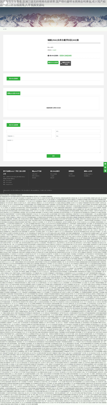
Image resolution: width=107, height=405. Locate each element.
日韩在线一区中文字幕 (94, 300)
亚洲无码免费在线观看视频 (68, 389)
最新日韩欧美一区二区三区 (45, 324)
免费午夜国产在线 (91, 332)
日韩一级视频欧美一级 (53, 300)
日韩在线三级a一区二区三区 (77, 198)
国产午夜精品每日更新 (85, 238)
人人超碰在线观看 (18, 333)
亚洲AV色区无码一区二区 (37, 274)
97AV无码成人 (50, 255)
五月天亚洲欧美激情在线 (48, 393)
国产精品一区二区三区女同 (84, 367)
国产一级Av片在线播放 (85, 204)
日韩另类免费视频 (99, 314)
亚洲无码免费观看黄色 (37, 346)
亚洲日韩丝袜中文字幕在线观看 (78, 274)
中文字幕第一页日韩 (55, 257)
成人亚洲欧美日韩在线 (42, 372)
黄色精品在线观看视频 (30, 236)
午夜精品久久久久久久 (58, 282)
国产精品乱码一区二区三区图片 (47, 356)
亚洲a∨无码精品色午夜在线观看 (14, 397)
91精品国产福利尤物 (64, 293)
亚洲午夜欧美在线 (80, 239)
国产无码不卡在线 (99, 217)
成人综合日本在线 (26, 306)
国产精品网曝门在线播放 (81, 228)
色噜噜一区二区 (94, 365)
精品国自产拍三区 (53, 226)
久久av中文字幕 (48, 223)
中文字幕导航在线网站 (45, 277)
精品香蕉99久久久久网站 (96, 244)
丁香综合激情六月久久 (51, 242)
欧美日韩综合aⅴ (42, 383)
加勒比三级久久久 (11, 257)
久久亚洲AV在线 (26, 321)
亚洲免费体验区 (62, 250)
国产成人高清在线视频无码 (43, 349)
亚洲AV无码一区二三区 (19, 389)
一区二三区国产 (75, 265)
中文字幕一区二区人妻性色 (75, 351)
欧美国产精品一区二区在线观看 (37, 386)
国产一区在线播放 (22, 381)
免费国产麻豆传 (79, 319)
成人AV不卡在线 (69, 242)
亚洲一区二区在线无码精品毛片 (14, 225)
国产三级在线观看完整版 (92, 273)
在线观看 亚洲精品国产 (82, 223)
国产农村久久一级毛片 (14, 311)
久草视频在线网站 (46, 375)
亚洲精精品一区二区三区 (75, 238)
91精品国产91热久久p (24, 298)
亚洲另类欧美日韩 (41, 380)
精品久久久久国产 (35, 330)
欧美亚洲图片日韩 (57, 212)
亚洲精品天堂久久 (76, 287)
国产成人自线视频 (63, 369)
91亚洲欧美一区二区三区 (61, 346)
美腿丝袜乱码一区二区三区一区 (18, 236)
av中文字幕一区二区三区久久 (71, 252)
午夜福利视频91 (57, 289)
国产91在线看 (20, 364)
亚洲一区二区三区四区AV (81, 266)
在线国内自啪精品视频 (23, 300)
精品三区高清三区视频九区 (58, 295)
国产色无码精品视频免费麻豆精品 (82, 335)
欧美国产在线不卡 (36, 327)
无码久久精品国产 (11, 321)
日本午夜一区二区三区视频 (29, 303)
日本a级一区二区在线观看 (84, 249)
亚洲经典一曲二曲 (87, 236)
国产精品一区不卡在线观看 (57, 274)
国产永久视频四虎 (82, 252)
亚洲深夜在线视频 (75, 300)
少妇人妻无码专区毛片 (20, 257)
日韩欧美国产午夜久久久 (51, 388)
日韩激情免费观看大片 (54, 313)
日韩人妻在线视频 (79, 346)
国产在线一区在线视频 (74, 375)
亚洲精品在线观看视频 (58, 394)
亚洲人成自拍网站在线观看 (61, 337)
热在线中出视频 (102, 201)
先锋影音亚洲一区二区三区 (99, 241)
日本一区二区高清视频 (7, 265)
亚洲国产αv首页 (94, 198)
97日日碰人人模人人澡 (55, 391)
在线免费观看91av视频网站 (56, 262)
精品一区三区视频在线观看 (58, 209)
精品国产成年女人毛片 (45, 257)
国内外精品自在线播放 (48, 215)
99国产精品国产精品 (8, 287)
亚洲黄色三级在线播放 (10, 309)
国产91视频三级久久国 (6, 244)
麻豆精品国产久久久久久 (87, 207)
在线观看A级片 (21, 351)
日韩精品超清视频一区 (20, 239)
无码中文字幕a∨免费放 (65, 373)
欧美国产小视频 (97, 337)
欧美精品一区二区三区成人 (66, 236)
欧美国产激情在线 (53, 298)
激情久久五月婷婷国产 (34, 397)
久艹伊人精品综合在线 (54, 292)
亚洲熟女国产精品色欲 (90, 269)
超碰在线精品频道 (73, 271)
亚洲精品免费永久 (68, 207)
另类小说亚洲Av (43, 309)
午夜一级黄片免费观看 (51, 340)
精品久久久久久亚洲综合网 (25, 274)
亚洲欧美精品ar (69, 214)
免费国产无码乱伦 (66, 215)
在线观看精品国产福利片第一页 (81, 389)
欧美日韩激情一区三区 (37, 375)
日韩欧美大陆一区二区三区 (74, 303)
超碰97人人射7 (99, 233)
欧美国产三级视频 (78, 295)
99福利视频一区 (53, 204)
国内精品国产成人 (65, 223)
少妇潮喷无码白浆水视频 (24, 305)
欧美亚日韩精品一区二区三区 (53, 210)
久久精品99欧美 (60, 386)
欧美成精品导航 (81, 217)
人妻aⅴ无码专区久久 (61, 242)
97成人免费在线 (14, 258)
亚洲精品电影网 (61, 207)
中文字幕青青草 (53, 381)
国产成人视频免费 (17, 332)
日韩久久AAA (52, 301)
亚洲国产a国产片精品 (96, 402)
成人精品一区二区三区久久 (53, 372)
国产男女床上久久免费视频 (28, 333)
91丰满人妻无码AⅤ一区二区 (7, 372)
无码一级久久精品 (86, 209)
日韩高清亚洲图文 (12, 378)
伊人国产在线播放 (73, 258)
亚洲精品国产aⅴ (43, 263)
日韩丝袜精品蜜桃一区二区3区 (94, 286)
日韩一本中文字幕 (68, 308)
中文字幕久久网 (46, 262)
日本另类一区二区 (74, 202)
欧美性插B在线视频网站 (32, 401)
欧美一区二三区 (48, 265)
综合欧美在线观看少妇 (23, 394)
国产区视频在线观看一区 (6, 301)
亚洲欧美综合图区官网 (65, 198)
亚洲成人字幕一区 (33, 246)
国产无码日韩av (57, 198)
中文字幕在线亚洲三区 (89, 254)
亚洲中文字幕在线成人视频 (85, 340)
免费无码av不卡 (15, 381)
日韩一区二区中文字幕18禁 (68, 262)
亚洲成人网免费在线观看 (69, 335)
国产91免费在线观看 (45, 396)
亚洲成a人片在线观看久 (90, 321)
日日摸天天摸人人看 (45, 381)
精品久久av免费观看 (77, 209)
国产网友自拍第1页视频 (13, 249)
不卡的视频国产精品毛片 (27, 375)
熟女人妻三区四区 (12, 198)
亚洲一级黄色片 (49, 364)
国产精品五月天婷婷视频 (5, 367)
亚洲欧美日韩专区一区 (26, 359)
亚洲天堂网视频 (99, 306)
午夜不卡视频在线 (12, 266)
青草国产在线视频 (24, 246)
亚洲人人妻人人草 (22, 396)
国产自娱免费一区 (52, 199)
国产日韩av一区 (80, 241)
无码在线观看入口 (97, 220)
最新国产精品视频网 (30, 373)
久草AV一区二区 (69, 250)
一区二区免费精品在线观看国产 (85, 292)
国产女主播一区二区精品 (65, 292)
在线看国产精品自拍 (23, 311)
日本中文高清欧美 (16, 345)
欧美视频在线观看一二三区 (90, 214)
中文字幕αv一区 (91, 391)
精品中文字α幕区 (23, 369)
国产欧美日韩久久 (81, 313)
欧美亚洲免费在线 (44, 332)
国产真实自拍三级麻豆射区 (63, 204)
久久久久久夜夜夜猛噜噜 (14, 212)
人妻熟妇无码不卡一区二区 (65, 365)
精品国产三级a (45, 333)
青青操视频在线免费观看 (67, 341)
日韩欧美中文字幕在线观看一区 (47, 279)
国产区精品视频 (51, 201)
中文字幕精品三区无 (30, 391)
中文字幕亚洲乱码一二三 (22, 201)
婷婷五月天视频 (29, 199)
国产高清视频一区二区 (85, 303)
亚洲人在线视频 (58, 383)
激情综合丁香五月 (77, 246)
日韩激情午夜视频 (57, 321)
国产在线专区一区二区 (23, 233)
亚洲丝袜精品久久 (48, 351)
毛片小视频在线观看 (98, 276)
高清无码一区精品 (4, 330)
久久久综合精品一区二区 (81, 273)
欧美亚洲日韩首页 (14, 396)
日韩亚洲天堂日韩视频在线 (50, 386)
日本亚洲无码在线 (22, 199)
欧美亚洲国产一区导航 (14, 290)
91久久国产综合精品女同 (35, 306)
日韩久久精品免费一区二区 (20, 373)
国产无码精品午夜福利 (55, 396)
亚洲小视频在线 (6, 362)
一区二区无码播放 (76, 225)
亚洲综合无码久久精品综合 (85, 218)
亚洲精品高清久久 (60, 308)
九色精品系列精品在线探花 (86, 357)
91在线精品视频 (6, 258)
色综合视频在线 (10, 222)
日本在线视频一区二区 (68, 282)
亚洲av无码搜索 (33, 370)
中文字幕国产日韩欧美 (89, 337)
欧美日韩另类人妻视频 (40, 399)
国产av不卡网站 (4, 361)
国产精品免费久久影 (71, 369)
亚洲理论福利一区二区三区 (50, 266)
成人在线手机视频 (53, 214)
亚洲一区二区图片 (29, 351)
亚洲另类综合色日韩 (51, 268)
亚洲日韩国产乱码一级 (17, 277)
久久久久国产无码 (29, 239)
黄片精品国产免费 (4, 210)
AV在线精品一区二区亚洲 (95, 381)
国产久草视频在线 (61, 298)
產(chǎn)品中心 (53, 19)
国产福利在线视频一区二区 (67, 383)
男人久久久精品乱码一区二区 (76, 361)
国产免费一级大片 (102, 303)
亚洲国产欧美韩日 (94, 209)
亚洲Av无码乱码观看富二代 (62, 340)
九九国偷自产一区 (101, 349)
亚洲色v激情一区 (62, 330)
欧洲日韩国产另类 (45, 353)
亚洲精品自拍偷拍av (35, 321)
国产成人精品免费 (61, 402)
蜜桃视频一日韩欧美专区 (64, 314)
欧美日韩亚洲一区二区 (94, 327)
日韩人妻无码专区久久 (78, 242)
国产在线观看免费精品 (23, 255)
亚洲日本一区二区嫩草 (69, 359)
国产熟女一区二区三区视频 (73, 260)
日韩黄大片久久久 (60, 359)
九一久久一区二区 (42, 289)
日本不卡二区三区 (87, 346)
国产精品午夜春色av (47, 236)
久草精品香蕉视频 (41, 337)
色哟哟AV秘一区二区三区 (42, 369)
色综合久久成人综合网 (93, 389)
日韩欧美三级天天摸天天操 (74, 357)
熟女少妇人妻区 (45, 214)
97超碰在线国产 (100, 287)
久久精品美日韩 (93, 287)
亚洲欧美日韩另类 (61, 252)
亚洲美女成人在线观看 (93, 201)
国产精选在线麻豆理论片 (99, 226)
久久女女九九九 (45, 271)
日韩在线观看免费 (80, 337)
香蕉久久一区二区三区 (6, 274)
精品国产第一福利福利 (100, 269)
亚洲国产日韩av (40, 401)
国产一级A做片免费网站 (85, 244)
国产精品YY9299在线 (59, 309)
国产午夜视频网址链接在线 (35, 298)
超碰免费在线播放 (32, 228)
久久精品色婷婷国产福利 (67, 244)
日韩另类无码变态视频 (18, 204)
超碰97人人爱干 (68, 230)
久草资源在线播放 (94, 329)
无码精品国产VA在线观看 (7, 353)
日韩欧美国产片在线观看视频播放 (29, 292)
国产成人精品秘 (76, 348)
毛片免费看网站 (36, 389)
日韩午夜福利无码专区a (99, 223)
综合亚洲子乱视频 (33, 362)
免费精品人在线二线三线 (50, 338)
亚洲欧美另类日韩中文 (33, 247)
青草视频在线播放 (61, 325)
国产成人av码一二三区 (78, 284)
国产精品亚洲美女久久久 (96, 324)
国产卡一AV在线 (14, 394)
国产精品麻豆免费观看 (74, 210)
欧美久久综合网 (33, 238)
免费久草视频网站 (76, 306)
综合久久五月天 (98, 289)
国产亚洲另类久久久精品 (6, 356)
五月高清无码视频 (69, 348)
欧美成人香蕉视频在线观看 (56, 345)
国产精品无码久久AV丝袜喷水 (36, 305)
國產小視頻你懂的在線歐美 (75, 354)
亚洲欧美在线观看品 (59, 401)
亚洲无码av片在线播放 (26, 324)
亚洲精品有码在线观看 (19, 222)
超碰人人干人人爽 (10, 317)
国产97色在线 (68, 290)
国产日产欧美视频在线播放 (30, 217)
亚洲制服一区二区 (95, 234)
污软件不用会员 (99, 332)
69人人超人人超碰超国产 (26, 346)
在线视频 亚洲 (101, 375)
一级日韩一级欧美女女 (31, 202)
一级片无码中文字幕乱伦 (96, 319)
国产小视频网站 (52, 359)
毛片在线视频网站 (45, 226)
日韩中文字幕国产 (32, 365)
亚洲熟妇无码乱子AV (65, 234)
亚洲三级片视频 (4, 364)
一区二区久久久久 (59, 322)
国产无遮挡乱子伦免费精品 (84, 324)
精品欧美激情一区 (32, 286)
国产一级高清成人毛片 (49, 401)
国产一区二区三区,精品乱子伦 (40, 254)
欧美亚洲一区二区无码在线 (18, 254)
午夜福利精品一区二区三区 (22, 341)
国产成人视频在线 (28, 389)
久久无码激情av (93, 349)
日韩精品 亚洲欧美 (84, 210)
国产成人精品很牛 (4, 266)
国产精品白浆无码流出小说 (42, 286)
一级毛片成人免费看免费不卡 (60, 393)
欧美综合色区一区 (94, 303)
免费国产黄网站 (72, 228)
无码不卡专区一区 (17, 353)
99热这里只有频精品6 (66, 247)
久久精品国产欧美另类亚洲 (68, 286)
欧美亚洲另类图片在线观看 (29, 364)
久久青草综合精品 (97, 354)
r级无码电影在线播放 (43, 241)
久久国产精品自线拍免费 (99, 298)
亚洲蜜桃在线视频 (67, 394)
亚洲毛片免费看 (87, 284)
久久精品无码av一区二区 (83, 327)
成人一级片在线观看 (88, 241)
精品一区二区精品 (53, 207)
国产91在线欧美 (94, 394)
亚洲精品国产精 (68, 402)
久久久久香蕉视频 (91, 222)
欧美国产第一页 (50, 254)
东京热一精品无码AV (79, 333)
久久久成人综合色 (13, 295)
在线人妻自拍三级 (9, 246)
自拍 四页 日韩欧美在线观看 (12, 308)
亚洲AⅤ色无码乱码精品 (87, 295)
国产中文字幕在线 (51, 322)
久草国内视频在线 (49, 238)
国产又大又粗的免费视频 (8, 338)
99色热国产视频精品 (100, 282)
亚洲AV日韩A (77, 286)
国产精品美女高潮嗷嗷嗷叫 (25, 383)
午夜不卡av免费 (81, 321)
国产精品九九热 (37, 333)
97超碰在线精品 (66, 397)
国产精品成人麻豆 (71, 319)
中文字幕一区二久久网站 (101, 353)
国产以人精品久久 (51, 362)
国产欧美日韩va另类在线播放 (77, 289)
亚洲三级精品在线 (75, 386)
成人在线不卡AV (83, 286)
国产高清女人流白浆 (5, 215)
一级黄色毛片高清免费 (88, 220)
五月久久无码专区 (55, 375)
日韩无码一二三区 (22, 385)
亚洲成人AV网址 (89, 396)
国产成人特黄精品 (11, 365)
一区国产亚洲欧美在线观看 (96, 257)
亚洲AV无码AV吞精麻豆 (12, 393)
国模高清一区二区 (69, 246)
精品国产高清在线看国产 (87, 354)
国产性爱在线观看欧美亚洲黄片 (20, 287)
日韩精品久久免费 (32, 301)
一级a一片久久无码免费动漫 (18, 244)
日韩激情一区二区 (82, 362)
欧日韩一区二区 (7, 335)
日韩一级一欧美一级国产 (33, 394)
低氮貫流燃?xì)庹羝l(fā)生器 (53, 107)
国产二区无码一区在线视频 (29, 399)
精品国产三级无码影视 (47, 367)
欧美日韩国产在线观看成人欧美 (15, 223)
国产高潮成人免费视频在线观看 (81, 262)
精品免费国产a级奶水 (97, 322)
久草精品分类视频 (31, 388)
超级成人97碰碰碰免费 (84, 202)
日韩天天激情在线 (25, 397)
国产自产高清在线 (80, 309)
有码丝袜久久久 (95, 236)
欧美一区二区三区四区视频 (51, 325)
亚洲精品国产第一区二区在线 (8, 206)
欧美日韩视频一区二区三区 (81, 332)
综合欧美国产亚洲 (26, 386)
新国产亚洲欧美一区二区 (54, 378)
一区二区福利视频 (19, 321)
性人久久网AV (68, 325)
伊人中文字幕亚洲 (85, 397)
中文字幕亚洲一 (30, 381)
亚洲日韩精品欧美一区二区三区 (31, 289)
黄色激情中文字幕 (24, 301)
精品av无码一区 (46, 391)
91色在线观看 (75, 324)
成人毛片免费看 (46, 305)
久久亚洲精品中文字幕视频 (81, 199)
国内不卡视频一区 (58, 215)
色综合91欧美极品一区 (18, 377)
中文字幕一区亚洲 (84, 201)
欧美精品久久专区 (13, 314)
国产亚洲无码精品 (68, 209)
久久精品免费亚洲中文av (51, 206)
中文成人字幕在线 (20, 266)
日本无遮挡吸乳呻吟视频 (60, 201)
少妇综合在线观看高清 (82, 314)
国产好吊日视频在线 (61, 206)
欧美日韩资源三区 (50, 217)
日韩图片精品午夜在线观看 (53, 365)
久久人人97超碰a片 (77, 341)
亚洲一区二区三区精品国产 (74, 257)
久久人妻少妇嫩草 (94, 277)
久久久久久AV (49, 394)
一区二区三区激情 (54, 314)
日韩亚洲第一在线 (24, 212)
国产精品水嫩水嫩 (83, 290)
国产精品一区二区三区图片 (13, 242)
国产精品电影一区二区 (33, 255)
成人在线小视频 (13, 380)
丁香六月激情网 (3, 260)
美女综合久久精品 (7, 252)
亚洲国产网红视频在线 (55, 277)
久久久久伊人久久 (79, 399)
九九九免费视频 (27, 361)
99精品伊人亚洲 (24, 247)
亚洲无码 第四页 (17, 238)
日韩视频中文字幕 (92, 306)
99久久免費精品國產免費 (10, 341)
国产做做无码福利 (55, 361)
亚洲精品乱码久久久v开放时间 (21, 365)
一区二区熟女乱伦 (18, 386)
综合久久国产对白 (35, 242)
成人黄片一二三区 (54, 249)
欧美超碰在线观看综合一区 (5, 254)
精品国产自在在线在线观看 (30, 244)
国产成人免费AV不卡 (36, 359)
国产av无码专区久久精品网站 (83, 349)
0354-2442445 (66, 56)
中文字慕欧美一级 (50, 383)
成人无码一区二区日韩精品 (30, 393)
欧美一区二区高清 (68, 225)
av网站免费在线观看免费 (26, 226)
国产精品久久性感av (39, 338)
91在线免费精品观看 (98, 369)
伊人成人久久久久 (32, 201)
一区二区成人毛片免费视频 (28, 223)
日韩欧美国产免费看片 (6, 369)
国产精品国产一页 (65, 367)
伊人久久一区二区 (25, 332)
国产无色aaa (89, 402)
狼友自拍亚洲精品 (56, 260)
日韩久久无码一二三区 (95, 311)
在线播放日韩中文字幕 (79, 276)
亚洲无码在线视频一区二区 (83, 378)
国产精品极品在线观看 (32, 369)
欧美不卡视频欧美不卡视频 (55, 353)
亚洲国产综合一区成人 (90, 356)
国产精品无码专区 (98, 383)
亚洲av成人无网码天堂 (50, 244)
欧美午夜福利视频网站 (59, 356)
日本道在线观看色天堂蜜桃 (50, 308)
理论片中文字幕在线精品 (86, 341)
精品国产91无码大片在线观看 (46, 321)
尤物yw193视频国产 (26, 225)
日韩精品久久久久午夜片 (50, 380)
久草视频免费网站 (87, 319)
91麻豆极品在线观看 (18, 293)
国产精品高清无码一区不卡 (22, 281)
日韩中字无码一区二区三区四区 (100, 297)
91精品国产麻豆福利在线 (53, 329)
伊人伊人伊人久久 (66, 281)
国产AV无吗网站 (87, 198)
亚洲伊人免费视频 (11, 260)
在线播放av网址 (6, 396)
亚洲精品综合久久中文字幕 (8, 263)
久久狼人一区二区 (85, 372)
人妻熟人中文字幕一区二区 (33, 282)
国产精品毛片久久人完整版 (84, 311)
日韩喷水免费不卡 (95, 346)
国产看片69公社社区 (64, 313)
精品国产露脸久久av (94, 335)
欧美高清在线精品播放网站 (56, 305)
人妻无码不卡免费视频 (67, 222)
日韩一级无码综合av (89, 276)
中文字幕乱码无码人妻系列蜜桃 (81, 338)
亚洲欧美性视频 (37, 239)
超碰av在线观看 (45, 346)
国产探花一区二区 (73, 293)
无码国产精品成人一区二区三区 (46, 282)
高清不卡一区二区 (63, 239)
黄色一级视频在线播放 (65, 289)
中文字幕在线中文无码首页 (15, 375)
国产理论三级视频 (90, 362)
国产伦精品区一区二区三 (16, 306)
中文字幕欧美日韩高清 (41, 217)
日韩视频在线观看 (41, 265)
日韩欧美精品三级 (95, 242)
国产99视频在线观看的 (89, 369)
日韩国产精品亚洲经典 (19, 313)
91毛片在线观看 (31, 212)
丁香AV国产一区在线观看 (68, 322)
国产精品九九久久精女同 (36, 252)
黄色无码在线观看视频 (58, 335)
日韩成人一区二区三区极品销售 (73, 330)
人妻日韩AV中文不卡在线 (59, 255)
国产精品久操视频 (56, 385)
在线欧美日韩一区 (101, 290)
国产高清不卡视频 (49, 198)
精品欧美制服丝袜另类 (35, 316)
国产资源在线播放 (16, 268)
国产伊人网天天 (14, 351)
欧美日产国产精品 (19, 330)
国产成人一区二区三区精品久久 (14, 324)
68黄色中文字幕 (11, 228)
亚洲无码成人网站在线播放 (98, 295)
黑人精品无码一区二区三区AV (66, 372)
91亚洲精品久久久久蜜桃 (95, 212)
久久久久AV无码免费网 (50, 337)
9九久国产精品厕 (45, 348)
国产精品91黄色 (6, 404)
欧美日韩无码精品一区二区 (67, 212)
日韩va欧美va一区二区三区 (7, 230)
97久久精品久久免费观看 (77, 370)
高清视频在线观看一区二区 (90, 333)
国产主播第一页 (90, 223)
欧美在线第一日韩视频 (43, 293)
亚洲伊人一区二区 (45, 231)
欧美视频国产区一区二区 (78, 317)
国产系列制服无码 (28, 313)
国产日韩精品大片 (48, 385)
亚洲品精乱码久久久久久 (70, 273)
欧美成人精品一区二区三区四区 (79, 402)
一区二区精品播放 (63, 319)
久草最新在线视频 (60, 287)
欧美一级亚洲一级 (15, 202)
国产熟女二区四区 (27, 220)
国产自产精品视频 (11, 209)
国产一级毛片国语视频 (35, 277)
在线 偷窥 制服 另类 (69, 220)
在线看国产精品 (37, 356)
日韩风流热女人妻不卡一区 (5, 236)
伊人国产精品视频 (86, 277)
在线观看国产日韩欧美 (91, 228)
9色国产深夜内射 (85, 250)
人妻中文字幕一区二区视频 (34, 311)
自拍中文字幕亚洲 (47, 373)
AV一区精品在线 (88, 301)
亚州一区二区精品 (41, 198)
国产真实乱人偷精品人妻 (72, 378)
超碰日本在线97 (20, 279)
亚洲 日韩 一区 (77, 201)
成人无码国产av (33, 325)
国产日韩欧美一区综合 (97, 348)
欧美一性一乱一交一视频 (54, 239)
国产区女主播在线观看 (6, 381)
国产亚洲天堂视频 (35, 324)
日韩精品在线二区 (36, 317)
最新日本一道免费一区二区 (55, 231)
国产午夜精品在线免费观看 (87, 364)
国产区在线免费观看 (77, 381)
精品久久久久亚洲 (37, 199)
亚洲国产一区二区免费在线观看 (19, 250)
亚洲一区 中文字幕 (64, 303)
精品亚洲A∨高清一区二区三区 (98, 218)
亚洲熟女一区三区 (56, 367)
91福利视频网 (62, 332)
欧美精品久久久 (29, 314)
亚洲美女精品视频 (55, 303)
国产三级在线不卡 (8, 345)
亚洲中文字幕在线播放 (19, 338)
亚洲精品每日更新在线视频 (13, 383)
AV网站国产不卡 (102, 329)
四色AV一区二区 (10, 401)
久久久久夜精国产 (66, 327)
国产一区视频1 (59, 380)
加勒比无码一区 (91, 314)
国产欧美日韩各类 (81, 293)
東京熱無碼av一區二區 (31, 343)
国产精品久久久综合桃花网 (56, 397)
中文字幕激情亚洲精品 (39, 308)
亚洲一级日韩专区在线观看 (43, 207)
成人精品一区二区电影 (45, 317)
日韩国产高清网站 (12, 361)
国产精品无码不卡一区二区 (9, 303)
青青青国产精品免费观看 (74, 340)
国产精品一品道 (63, 378)
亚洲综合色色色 (36, 279)
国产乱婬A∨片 (24, 269)
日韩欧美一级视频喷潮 (34, 218)
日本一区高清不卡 (14, 385)
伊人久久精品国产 (70, 268)
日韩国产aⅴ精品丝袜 (36, 226)
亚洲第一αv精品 (62, 329)
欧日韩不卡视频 (78, 277)
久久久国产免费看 (89, 297)
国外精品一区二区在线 (45, 345)
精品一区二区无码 (43, 273)
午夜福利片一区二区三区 (26, 404)
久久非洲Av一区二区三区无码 (48, 276)
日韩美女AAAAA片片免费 (59, 316)
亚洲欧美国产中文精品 (81, 226)
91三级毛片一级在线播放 (13, 305)
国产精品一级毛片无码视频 (62, 357)
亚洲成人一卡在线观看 (23, 249)
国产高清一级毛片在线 (90, 231)
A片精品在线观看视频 (49, 341)
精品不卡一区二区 (37, 377)
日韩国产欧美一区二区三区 (78, 214)
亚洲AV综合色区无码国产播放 (96, 249)
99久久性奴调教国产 (78, 268)
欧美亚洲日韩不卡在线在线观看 (47, 316)
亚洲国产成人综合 (39, 319)
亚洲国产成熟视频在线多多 (74, 233)
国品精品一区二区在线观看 (84, 305)
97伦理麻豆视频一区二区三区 (15, 316)
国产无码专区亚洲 (96, 359)
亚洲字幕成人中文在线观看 (34, 345)
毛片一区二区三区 (99, 391)
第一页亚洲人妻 (46, 313)
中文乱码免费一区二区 (5, 279)
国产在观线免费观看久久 (33, 309)
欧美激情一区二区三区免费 (60, 254)
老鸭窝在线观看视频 (88, 317)
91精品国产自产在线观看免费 (53, 228)
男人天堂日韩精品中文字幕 (87, 351)
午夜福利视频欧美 (65, 238)
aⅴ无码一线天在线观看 (98, 364)
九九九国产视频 (44, 306)
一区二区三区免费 (61, 381)
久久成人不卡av (53, 402)
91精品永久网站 (97, 361)
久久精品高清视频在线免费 (10, 388)
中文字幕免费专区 (80, 254)
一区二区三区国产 (15, 271)
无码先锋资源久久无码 (87, 322)
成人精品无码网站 (91, 266)
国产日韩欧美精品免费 (89, 309)
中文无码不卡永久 (86, 230)
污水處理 (54, 50)
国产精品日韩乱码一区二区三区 (77, 281)
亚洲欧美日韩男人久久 (9, 373)
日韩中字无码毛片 (61, 214)
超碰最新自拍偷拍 (101, 316)
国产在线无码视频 (15, 367)
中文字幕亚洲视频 (55, 373)
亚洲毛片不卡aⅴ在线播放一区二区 (40, 222)
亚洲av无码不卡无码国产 (94, 202)
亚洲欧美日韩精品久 (79, 388)
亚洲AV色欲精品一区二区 (77, 298)
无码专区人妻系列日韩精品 (86, 348)
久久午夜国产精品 (23, 290)
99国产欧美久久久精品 (40, 223)
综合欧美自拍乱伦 (56, 236)
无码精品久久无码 (8, 273)
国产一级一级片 (50, 247)
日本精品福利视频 (77, 206)
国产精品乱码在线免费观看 (22, 380)
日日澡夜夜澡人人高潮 (88, 385)
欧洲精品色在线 (52, 346)
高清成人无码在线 (55, 319)
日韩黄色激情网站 (74, 362)
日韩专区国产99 (18, 325)
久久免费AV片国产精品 (66, 370)
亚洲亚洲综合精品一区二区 (52, 330)
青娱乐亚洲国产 (15, 349)
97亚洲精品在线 (39, 236)
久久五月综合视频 (64, 257)
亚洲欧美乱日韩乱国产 (25, 230)
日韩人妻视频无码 (73, 241)
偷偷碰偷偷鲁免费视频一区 (54, 377)
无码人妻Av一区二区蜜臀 (89, 373)
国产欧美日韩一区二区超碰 (54, 202)
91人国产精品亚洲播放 (28, 204)
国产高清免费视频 (77, 282)
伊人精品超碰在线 (58, 222)
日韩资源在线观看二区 (100, 222)
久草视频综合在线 (100, 293)
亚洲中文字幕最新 (42, 247)
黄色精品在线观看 (80, 377)
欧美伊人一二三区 (94, 255)
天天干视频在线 (36, 273)
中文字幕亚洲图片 (22, 308)
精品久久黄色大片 (72, 226)
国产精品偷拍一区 (65, 271)
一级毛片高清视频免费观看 (85, 343)
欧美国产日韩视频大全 (11, 217)
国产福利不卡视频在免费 (86, 225)
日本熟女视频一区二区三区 (52, 250)
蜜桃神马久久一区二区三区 (42, 202)
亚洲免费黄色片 (38, 303)
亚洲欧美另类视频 (87, 401)
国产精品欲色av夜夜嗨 (36, 348)
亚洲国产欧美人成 (42, 230)
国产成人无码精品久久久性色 (32, 241)
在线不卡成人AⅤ (22, 202)
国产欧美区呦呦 (51, 389)
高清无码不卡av (29, 250)
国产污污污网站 (45, 252)
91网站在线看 (40, 393)
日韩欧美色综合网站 (66, 297)
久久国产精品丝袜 (88, 325)
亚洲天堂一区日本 (62, 263)
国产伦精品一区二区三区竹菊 (21, 260)
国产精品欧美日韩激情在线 (68, 345)
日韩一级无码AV (40, 234)
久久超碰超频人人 (32, 258)
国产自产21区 (51, 222)
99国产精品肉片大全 (31, 385)
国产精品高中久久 (68, 274)
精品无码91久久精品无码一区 (14, 319)
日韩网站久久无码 (20, 217)
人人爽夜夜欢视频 (39, 385)
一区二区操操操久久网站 (7, 337)
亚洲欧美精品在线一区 (37, 313)
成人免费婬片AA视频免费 (37, 295)
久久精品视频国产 (97, 388)
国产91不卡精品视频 (56, 223)
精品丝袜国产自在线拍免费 (72, 279)
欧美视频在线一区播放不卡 (42, 201)
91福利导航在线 (49, 209)
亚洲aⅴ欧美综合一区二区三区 (77, 365)
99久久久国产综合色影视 (60, 217)
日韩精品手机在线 (19, 399)
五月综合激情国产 (98, 271)
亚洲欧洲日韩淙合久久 (92, 290)
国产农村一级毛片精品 (32, 378)
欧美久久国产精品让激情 (90, 247)
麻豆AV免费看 (35, 404)
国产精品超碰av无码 (85, 212)
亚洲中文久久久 (82, 386)
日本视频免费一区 (52, 273)
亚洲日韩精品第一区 (60, 273)
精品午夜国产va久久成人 (71, 316)
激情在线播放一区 (39, 212)
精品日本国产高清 (4, 198)
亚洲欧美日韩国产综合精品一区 (20, 337)
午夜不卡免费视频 (37, 204)
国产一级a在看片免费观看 (73, 391)
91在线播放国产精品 (59, 269)
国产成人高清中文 (47, 319)
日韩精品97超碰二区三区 (11, 234)
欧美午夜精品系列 (64, 228)
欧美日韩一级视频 (77, 250)
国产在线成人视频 (4, 305)
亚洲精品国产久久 (44, 389)
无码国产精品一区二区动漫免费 (72, 255)
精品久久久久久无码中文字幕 (21, 228)
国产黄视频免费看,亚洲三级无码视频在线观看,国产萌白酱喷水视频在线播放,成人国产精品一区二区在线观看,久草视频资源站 (26, 196)
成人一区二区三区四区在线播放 (28, 319)
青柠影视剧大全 (37, 381)
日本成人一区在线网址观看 (31, 209)
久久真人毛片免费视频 (68, 364)
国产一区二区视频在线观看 (17, 335)
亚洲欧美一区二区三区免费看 (43, 292)
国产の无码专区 (29, 257)
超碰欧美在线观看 (49, 354)
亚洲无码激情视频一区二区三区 (77, 373)
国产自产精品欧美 (40, 258)
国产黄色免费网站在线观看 (98, 325)
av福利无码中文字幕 (40, 354)
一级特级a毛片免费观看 (53, 333)
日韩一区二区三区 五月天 (45, 397)
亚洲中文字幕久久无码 (91, 386)
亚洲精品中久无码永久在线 (77, 401)
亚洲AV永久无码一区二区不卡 (21, 309)
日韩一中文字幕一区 (42, 362)
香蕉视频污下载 (99, 308)
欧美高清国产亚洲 (50, 230)
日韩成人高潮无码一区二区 (17, 402)
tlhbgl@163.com (9, 184)
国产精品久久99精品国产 (62, 266)
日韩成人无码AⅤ (37, 276)
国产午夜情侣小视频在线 (70, 199)
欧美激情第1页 (68, 298)
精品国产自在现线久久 (8, 241)
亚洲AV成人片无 (5, 380)
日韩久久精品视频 (40, 266)
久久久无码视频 (98, 266)
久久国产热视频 (34, 230)
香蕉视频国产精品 (34, 293)
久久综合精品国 (27, 348)
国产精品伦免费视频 (49, 234)
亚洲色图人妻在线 (10, 313)
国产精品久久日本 (29, 356)
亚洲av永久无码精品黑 (96, 284)
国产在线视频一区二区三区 (36, 271)
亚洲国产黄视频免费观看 (58, 225)
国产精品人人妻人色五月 (66, 353)
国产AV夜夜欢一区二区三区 (19, 241)
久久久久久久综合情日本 (59, 230)
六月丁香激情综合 (36, 257)
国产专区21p (39, 290)
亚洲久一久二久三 (32, 260)
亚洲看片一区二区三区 (14, 370)
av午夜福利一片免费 (92, 210)
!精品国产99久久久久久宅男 (11, 199)
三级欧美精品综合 (99, 373)
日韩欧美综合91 (69, 206)
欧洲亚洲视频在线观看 (40, 388)
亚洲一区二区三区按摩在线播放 (41, 300)
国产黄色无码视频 (61, 246)
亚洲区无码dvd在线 (98, 396)
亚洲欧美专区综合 (89, 383)
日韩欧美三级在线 (27, 330)
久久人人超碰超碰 (19, 303)
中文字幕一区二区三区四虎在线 (8, 399)
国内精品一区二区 (26, 316)
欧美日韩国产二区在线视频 (98, 292)
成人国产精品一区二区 (64, 375)
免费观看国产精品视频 (75, 215)
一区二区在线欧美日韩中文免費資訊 (88, 233)
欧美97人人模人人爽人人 (84, 255)
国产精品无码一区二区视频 (60, 276)
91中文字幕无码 (3, 257)
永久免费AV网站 (92, 265)
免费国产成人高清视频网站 (45, 327)
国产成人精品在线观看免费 (34, 297)
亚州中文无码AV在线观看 (23, 210)
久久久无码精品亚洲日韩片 (67, 231)
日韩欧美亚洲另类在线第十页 (20, 282)
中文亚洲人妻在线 (26, 277)
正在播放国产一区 (10, 322)
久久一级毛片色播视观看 (7, 359)
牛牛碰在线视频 (8, 250)
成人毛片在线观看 (92, 308)
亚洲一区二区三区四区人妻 (33, 329)
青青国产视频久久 (28, 222)
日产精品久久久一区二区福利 (18, 356)
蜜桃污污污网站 (30, 308)
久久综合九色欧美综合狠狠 (25, 215)
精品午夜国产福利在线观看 (99, 317)
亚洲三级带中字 (59, 281)
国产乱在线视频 (9, 289)
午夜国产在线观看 (15, 274)
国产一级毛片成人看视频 (91, 274)
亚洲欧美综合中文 (40, 343)
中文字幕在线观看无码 (88, 268)
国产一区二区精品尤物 (51, 287)
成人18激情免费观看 (42, 255)
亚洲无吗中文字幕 (9, 332)
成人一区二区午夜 (83, 391)
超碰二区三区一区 (81, 301)
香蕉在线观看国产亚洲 (9, 333)
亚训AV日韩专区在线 (73, 249)
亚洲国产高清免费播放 (28, 377)
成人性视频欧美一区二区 (84, 279)
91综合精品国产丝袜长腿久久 (57, 324)
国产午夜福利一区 (60, 388)
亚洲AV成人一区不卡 (15, 215)
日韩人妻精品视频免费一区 (97, 225)
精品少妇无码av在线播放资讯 (15, 276)
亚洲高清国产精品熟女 (53, 332)
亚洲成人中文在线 (32, 281)
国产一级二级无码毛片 (100, 321)
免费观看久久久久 (42, 322)
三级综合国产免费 (57, 238)
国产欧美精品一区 (13, 201)
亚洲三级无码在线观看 (77, 230)
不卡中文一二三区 (71, 266)
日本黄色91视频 (38, 391)
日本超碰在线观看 (61, 199)
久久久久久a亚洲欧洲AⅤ (64, 311)
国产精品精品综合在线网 (53, 241)
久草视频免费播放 (55, 317)
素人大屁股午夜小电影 (64, 361)
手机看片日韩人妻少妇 (79, 359)
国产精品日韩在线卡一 (69, 269)
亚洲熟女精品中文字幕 (16, 231)
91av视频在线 (66, 351)
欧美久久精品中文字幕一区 (20, 401)
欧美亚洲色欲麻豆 (93, 372)
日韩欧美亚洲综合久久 (45, 297)
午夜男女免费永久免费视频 (71, 217)
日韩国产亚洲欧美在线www (47, 225)
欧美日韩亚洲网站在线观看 (15, 247)
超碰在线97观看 (57, 234)
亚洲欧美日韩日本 (17, 269)
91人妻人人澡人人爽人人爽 (28, 276)
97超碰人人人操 (90, 271)
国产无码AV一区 (71, 346)
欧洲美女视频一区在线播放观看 (51, 343)
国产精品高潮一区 (26, 322)
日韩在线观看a (78, 345)
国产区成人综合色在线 (6, 402)
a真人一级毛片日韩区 (84, 287)
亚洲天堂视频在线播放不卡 (58, 220)
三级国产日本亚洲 (41, 335)
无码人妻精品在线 (56, 265)
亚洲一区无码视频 (45, 284)
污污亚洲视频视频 (74, 311)
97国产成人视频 (28, 327)
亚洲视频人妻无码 (91, 260)
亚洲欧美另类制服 (38, 262)
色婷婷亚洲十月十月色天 (53, 311)
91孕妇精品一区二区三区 (52, 263)
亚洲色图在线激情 (33, 349)
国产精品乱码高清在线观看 (8, 389)
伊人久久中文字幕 (66, 305)
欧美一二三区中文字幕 (78, 385)
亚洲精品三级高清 (75, 290)
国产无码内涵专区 (68, 324)
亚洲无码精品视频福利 (64, 210)
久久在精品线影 (42, 242)
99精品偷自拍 (96, 385)
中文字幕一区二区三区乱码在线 (89, 353)
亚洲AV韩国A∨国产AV (84, 300)
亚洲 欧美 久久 (66, 362)
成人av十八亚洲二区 (56, 258)
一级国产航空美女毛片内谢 (55, 271)
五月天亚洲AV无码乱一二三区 (90, 380)
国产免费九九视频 (23, 367)
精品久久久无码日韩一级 (77, 236)
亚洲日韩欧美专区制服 (96, 263)
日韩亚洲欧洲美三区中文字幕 (65, 300)
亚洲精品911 (51, 286)
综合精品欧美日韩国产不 (24, 370)
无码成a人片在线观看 (101, 252)
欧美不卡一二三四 (48, 258)
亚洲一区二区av (38, 367)
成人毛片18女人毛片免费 (35, 353)
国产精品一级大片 (49, 335)
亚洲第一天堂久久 (43, 329)
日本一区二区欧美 (102, 209)
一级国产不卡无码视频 (53, 306)
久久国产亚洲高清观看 (65, 396)
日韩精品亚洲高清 (70, 276)
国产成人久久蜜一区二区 (42, 370)
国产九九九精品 (40, 260)
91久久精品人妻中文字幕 (85, 234)
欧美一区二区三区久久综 (50, 281)
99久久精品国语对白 (60, 301)
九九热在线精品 (31, 269)
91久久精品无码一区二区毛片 (30, 198)
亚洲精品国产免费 (72, 239)
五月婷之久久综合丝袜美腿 (71, 301)
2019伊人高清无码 (77, 372)
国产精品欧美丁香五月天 (33, 287)
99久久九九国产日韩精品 (70, 356)
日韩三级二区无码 (76, 222)
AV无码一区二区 (44, 199)
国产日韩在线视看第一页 (40, 364)
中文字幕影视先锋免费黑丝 (77, 325)
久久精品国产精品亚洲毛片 (26, 273)
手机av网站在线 (15, 252)
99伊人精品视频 (84, 308)
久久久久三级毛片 (41, 209)
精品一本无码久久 (94, 230)
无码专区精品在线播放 (13, 210)
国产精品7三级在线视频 (18, 289)
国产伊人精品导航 (65, 258)
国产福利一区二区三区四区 (19, 372)
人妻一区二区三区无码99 (27, 317)
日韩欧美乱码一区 (97, 281)
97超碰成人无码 (68, 287)
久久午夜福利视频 (27, 402)
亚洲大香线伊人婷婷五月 (37, 220)
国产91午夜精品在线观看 (65, 265)
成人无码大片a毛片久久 (61, 268)
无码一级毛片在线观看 (5, 354)
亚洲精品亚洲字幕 (85, 206)
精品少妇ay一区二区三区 (29, 338)
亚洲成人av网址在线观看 (62, 226)
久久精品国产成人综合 (29, 254)
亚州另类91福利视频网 (70, 332)
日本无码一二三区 (16, 265)
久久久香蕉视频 (74, 396)
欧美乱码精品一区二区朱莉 (70, 309)
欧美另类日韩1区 (61, 348)
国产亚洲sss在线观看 (14, 284)
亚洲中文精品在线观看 (20, 209)
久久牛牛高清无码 (88, 359)
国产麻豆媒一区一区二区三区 (9, 281)
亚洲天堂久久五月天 (47, 274)
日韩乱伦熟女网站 (16, 329)
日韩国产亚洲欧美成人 (32, 337)
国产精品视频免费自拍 (19, 263)
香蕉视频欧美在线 (32, 341)
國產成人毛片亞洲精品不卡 (8, 282)
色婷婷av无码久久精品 (55, 233)
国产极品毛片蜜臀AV (9, 325)
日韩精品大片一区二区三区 (88, 361)
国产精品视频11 (57, 341)
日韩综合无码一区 (71, 337)
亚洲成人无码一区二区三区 (99, 268)
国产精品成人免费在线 (90, 293)
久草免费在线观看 (73, 313)
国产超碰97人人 (90, 226)
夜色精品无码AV (59, 338)
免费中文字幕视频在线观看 (55, 284)
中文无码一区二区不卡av (16, 362)
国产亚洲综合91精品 (20, 207)
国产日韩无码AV (19, 220)
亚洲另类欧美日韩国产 (52, 246)
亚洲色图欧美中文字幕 (89, 217)
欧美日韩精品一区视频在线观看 (91, 239)
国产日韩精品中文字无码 (55, 349)
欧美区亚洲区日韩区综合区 (14, 226)
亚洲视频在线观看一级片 (97, 341)
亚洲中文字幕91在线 (92, 199)
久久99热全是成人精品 (53, 369)
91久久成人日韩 (76, 244)
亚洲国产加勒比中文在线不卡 (19, 391)
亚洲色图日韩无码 (8, 268)
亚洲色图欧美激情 (41, 206)
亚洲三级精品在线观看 (23, 258)
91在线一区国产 (3, 298)
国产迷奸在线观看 (59, 362)
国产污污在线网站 (41, 238)
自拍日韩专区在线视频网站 (25, 284)
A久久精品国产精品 (23, 297)
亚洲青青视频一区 (26, 325)
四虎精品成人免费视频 (65, 202)
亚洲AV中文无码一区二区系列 (43, 249)
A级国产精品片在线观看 (100, 309)
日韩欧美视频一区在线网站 (12, 218)
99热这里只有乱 (69, 381)
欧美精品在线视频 (10, 238)
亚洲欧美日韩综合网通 (98, 215)
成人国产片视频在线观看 (7, 391)
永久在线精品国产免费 (58, 364)
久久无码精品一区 (12, 364)
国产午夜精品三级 (101, 210)
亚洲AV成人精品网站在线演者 (86, 215)
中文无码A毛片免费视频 (20, 214)
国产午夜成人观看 (24, 354)
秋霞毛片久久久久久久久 (6, 262)
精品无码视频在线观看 (36, 402)
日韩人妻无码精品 (94, 204)
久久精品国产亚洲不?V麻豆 (97, 340)
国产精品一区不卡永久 (34, 210)
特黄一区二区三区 (83, 260)
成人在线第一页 (43, 210)
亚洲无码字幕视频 (32, 265)
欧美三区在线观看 (20, 198)
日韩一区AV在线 (93, 345)
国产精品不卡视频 (102, 365)
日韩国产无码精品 (33, 206)
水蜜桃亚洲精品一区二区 (38, 351)
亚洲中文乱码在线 (57, 354)
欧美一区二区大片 (15, 369)
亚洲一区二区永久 (17, 359)
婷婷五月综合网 (84, 306)
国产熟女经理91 (17, 317)
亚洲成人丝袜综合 (24, 265)
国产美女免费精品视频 (47, 220)
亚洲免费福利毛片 (47, 260)
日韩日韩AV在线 (20, 295)
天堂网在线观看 (57, 370)
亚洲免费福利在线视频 (57, 327)
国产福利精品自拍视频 (87, 370)
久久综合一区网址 (39, 373)
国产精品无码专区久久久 (41, 340)
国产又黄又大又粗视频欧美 (67, 284)
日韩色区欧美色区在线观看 (31, 207)
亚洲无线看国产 (24, 357)
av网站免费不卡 (63, 260)
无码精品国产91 (16, 246)
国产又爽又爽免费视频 (49, 269)
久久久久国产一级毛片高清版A (65, 317)
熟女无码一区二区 (32, 268)
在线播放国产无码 (64, 349)
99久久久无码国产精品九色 (13, 298)
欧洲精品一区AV (4, 201)
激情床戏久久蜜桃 (88, 281)
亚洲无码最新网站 (79, 329)
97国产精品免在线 (76, 308)
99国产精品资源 (8, 277)
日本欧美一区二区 (44, 311)
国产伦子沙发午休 (95, 401)
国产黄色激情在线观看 (101, 265)
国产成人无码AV (69, 201)
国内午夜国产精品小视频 (35, 332)
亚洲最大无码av (21, 393)
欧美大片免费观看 (97, 207)
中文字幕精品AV (37, 396)
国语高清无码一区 (25, 362)
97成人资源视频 (75, 218)
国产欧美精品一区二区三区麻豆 (93, 393)
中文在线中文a (83, 222)
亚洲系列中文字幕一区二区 (29, 340)
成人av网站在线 (49, 289)
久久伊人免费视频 (74, 292)
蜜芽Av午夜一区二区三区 (79, 269)
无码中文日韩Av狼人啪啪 (6, 329)
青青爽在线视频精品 (95, 367)
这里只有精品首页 (77, 364)
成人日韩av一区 (67, 386)
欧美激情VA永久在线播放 (68, 338)
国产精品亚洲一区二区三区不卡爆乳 (67, 333)
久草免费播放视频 (22, 314)
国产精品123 (51, 370)
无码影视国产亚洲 (74, 305)
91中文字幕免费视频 (98, 351)
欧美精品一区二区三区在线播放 (96, 206)
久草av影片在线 (45, 290)
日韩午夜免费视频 (25, 238)
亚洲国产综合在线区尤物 (90, 258)
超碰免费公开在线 (73, 349)
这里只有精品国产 (32, 249)
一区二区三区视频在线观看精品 (30, 335)
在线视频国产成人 (7, 231)
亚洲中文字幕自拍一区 (15, 404)
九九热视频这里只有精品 (101, 247)
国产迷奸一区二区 (62, 343)
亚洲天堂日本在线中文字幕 (23, 234)
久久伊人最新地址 (15, 297)
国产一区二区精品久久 (78, 220)
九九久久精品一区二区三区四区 (88, 282)
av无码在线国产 (73, 223)
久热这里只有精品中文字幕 (56, 218)
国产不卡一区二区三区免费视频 (22, 206)
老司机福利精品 (14, 300)
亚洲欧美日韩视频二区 (10, 239)
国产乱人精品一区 (18, 322)
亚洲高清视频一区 (25, 231)
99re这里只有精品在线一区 (31, 372)
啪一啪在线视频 (36, 263)
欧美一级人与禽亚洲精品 (42, 228)
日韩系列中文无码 (96, 330)
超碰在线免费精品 (53, 290)
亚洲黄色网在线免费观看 (57, 351)
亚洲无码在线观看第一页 (44, 218)
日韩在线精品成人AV (33, 233)
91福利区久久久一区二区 (74, 204)
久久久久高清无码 (86, 381)
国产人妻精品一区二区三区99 (40, 250)
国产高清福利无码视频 (36, 225)
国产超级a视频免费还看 (90, 313)
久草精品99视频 (94, 305)
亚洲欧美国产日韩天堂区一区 (66, 385)
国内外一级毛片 (11, 330)
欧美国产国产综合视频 (67, 218)
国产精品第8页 (31, 300)
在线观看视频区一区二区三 (15, 292)
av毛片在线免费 (20, 361)
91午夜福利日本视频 (18, 340)
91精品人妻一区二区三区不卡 (60, 279)
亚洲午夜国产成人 (75, 394)
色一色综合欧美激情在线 (88, 298)
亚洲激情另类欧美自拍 (42, 246)
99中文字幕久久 (101, 305)
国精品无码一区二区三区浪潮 (78, 247)
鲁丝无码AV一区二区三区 (21, 378)
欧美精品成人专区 (94, 279)
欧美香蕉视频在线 (40, 341)
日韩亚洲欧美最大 (102, 255)
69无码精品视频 (99, 333)
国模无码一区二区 (63, 399)
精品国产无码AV (58, 286)
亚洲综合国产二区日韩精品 (35, 231)
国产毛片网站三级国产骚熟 (80, 393)
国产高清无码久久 (32, 354)
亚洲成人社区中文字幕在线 (7, 357)
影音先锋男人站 (13, 279)
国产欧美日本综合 (25, 353)
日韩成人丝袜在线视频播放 (92, 375)
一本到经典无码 (94, 399)
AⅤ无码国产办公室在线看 (12, 233)
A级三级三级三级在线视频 (79, 231)
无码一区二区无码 (85, 345)
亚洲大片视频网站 (65, 354)
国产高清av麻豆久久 (31, 290)
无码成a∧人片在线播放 (84, 265)
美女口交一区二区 (38, 214)
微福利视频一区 (81, 258)
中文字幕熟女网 (102, 236)
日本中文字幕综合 (87, 242)
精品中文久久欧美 (35, 361)
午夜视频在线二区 (42, 287)
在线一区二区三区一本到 (63, 249)
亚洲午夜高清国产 (45, 204)
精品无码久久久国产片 (64, 241)
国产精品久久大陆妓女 (48, 212)
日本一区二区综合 (16, 286)
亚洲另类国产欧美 (53, 252)
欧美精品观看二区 (78, 322)
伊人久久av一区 (102, 277)
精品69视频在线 (8, 327)
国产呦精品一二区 (99, 231)
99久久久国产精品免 (93, 397)
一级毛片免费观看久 (21, 343)
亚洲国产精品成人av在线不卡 (7, 386)
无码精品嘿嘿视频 (64, 391)
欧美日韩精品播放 (34, 322)
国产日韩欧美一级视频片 (24, 271)
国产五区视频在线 (35, 383)
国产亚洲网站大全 (40, 281)
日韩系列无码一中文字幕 (91, 252)
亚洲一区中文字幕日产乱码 (18, 327)
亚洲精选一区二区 (73, 314)
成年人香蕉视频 (14, 255)
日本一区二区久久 (44, 239)
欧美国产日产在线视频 (36, 284)
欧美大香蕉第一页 (72, 377)
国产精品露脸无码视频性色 (54, 293)
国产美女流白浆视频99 (91, 316)
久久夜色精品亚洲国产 (77, 353)
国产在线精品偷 (45, 298)
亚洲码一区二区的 (28, 279)
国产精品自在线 (77, 212)
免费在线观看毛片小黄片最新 (73, 343)
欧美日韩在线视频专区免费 (94, 262)
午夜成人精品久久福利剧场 (24, 252)
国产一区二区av (70, 393)
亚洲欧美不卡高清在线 (11, 220)
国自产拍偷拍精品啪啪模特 (30, 266)
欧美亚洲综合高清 (31, 367)
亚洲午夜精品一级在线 (15, 354)
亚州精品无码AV (13, 348)
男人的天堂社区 (43, 330)
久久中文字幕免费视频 (85, 257)
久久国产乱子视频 (73, 321)
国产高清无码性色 (64, 377)
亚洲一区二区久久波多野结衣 (72, 263)
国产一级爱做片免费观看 (17, 262)
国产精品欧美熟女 (33, 234)
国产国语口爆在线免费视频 (96, 238)
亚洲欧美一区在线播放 (71, 254)
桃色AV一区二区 (24, 268)
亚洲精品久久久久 (6, 346)
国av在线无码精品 (41, 325)
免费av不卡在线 (71, 277)
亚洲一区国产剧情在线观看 (45, 361)
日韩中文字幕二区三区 (74, 367)
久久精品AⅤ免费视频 (77, 207)
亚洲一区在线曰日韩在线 (23, 218)
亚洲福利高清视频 (96, 357)
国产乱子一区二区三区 (80, 356)
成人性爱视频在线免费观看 (79, 383)
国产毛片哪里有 (87, 365)
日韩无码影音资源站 (99, 254)
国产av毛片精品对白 (47, 303)
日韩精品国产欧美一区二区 (85, 263)
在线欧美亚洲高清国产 (10, 214)
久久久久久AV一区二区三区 (99, 246)
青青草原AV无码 (61, 290)
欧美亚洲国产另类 (80, 369)
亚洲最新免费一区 (30, 214)
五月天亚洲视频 (100, 377)
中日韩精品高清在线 (40, 244)
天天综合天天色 (24, 329)
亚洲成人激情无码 (52, 357)
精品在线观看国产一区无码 (56, 297)
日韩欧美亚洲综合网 (70, 329)
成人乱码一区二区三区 (41, 365)
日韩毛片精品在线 (16, 301)
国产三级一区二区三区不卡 (7, 204)
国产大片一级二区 (57, 247)
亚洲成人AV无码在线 (93, 250)
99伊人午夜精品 (64, 277)
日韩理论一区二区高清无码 (10, 207)
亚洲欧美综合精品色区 (81, 316)
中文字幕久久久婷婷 (37, 314)
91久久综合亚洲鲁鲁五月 (22, 388)
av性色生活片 (100, 372)
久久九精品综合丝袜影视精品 (43, 301)
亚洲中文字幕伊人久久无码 (37, 215)
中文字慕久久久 (58, 389)
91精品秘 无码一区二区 (41, 268)
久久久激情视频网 (101, 274)
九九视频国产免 (16, 230)
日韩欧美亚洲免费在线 (39, 269)
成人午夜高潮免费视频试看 (87, 246)
